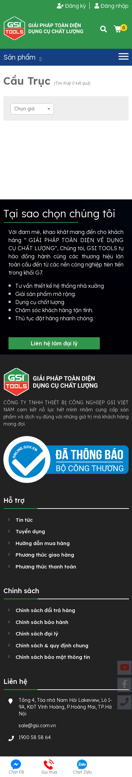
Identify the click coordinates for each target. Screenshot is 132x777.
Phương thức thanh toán (46, 566)
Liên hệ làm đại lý (54, 343)
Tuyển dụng (30, 531)
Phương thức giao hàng (45, 555)
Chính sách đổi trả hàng (45, 610)
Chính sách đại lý (37, 633)
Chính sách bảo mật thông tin (53, 657)
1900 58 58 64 (35, 737)
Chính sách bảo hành (42, 622)
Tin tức (24, 520)
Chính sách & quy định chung (52, 645)
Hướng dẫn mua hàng (43, 543)
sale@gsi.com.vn (37, 725)
